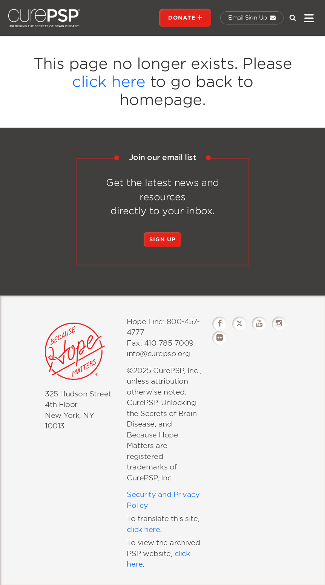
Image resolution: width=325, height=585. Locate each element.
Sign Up (162, 239)
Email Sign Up (252, 17)
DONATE (185, 18)
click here (108, 82)
